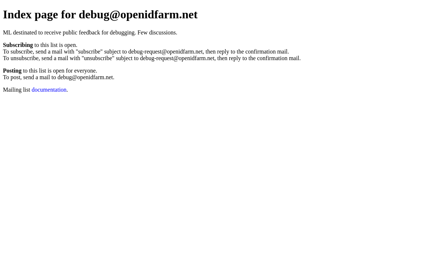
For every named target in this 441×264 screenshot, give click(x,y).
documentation (49, 90)
